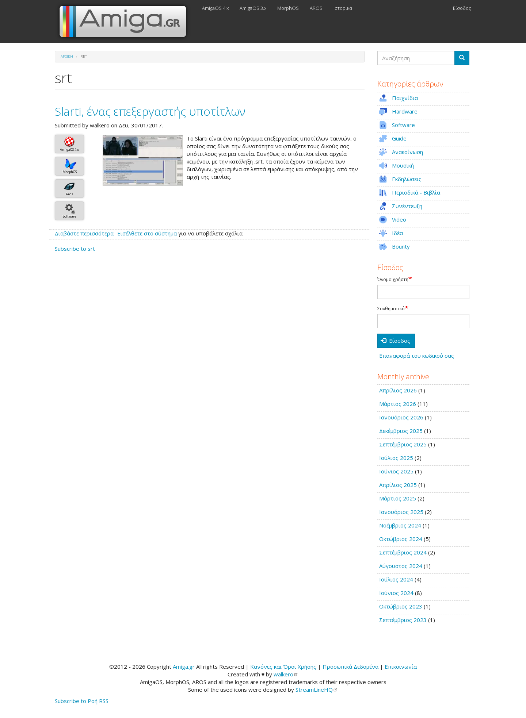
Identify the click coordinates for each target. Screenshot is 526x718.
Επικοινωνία (401, 666)
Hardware (405, 111)
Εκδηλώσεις (407, 179)
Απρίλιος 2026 (398, 390)
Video (399, 219)
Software (69, 216)
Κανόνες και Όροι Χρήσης (283, 666)
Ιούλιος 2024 (396, 579)
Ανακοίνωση (407, 151)
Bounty (401, 246)
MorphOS (288, 8)
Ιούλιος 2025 (396, 457)
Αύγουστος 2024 (400, 565)
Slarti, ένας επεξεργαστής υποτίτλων (150, 111)
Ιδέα (397, 233)
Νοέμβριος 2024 (400, 525)
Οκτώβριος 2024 (400, 538)
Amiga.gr (184, 666)
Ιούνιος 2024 (396, 592)
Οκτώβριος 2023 (400, 606)
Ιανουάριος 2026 (401, 417)
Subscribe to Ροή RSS (81, 700)
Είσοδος (462, 8)
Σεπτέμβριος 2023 (403, 619)
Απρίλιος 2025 (398, 484)
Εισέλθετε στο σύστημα (147, 233)
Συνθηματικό (391, 309)
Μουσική (403, 165)
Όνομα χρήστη (392, 280)
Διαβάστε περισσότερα (84, 233)
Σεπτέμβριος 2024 (403, 552)
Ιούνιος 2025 (396, 471)
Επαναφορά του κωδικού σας (416, 355)
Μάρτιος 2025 (397, 498)
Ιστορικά (342, 8)
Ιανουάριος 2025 (401, 511)
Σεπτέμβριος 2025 (403, 444)
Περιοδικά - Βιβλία (416, 192)
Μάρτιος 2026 (397, 403)
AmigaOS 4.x (215, 8)
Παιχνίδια (405, 97)
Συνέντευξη (407, 206)
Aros (69, 194)
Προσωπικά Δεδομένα (350, 666)
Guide (399, 138)
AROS (316, 8)
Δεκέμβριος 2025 (401, 430)
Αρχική (67, 56)
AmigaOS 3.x (253, 8)
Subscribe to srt (75, 248)
